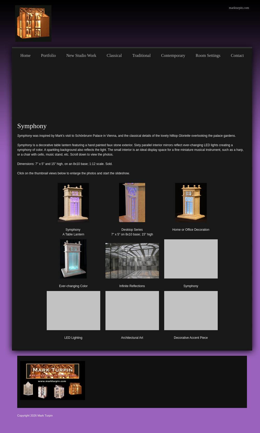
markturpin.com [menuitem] (239, 8)
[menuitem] (25, 55)
